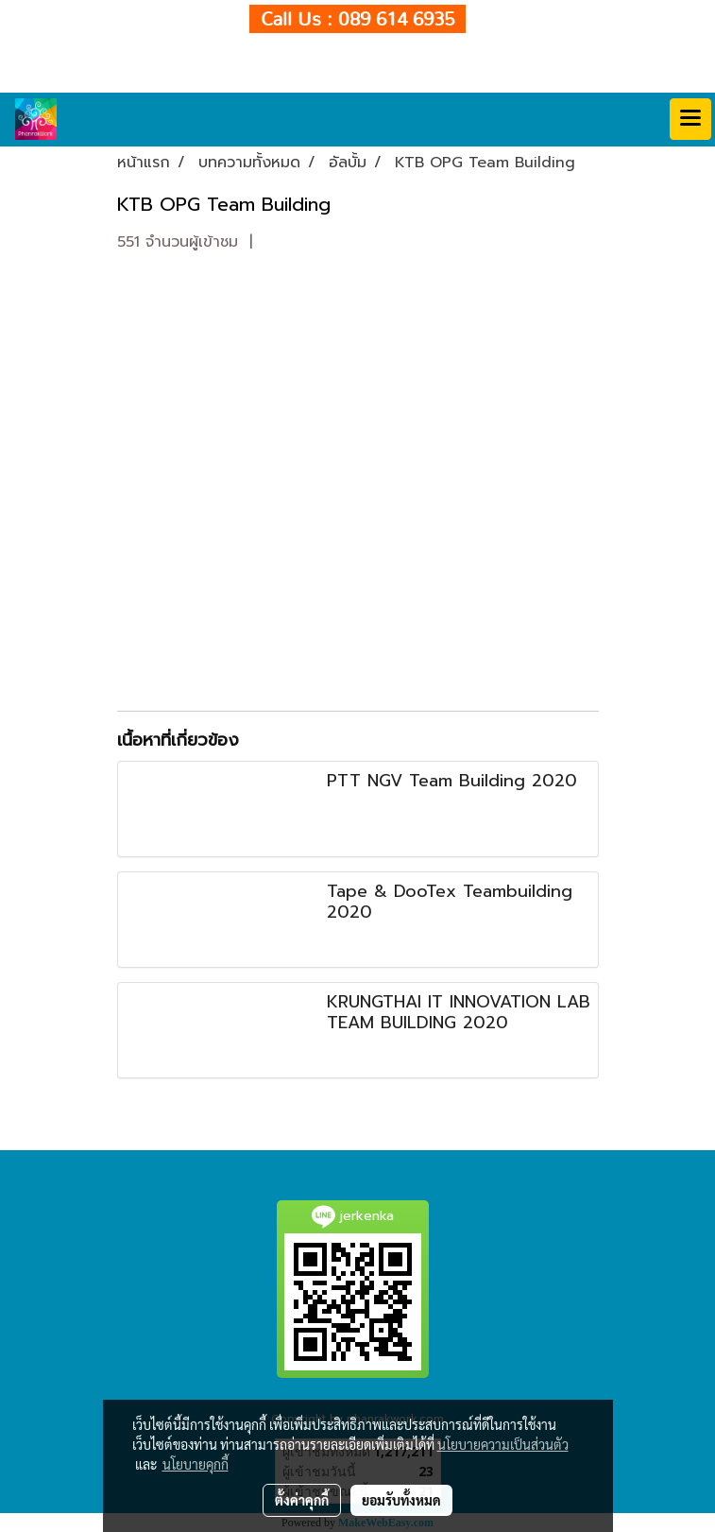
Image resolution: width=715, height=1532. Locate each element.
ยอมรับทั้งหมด (401, 1499)
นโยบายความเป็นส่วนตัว (503, 1444)
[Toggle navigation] (690, 119)
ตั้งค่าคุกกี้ (302, 1499)
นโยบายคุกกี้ (195, 1463)
